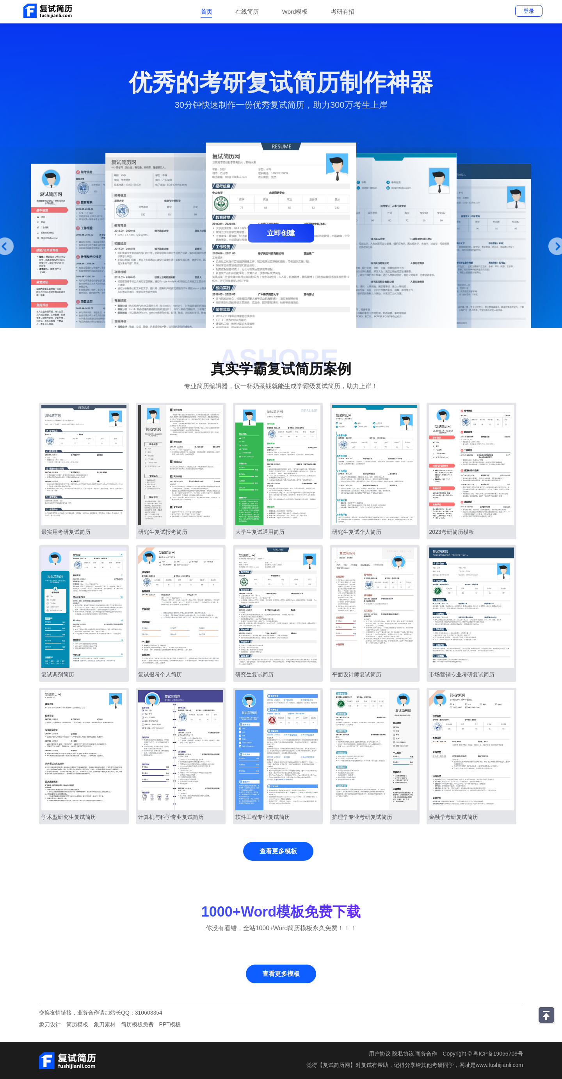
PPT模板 (170, 1024)
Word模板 (295, 11)
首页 (206, 11)
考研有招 (342, 11)
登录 (528, 11)
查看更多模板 (278, 851)
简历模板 (77, 1024)
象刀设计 (50, 1024)
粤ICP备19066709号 (498, 1053)
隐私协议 (403, 1053)
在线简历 (247, 11)
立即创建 (281, 233)
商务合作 (426, 1053)
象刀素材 (105, 1024)
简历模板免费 (137, 1024)
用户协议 (380, 1053)
